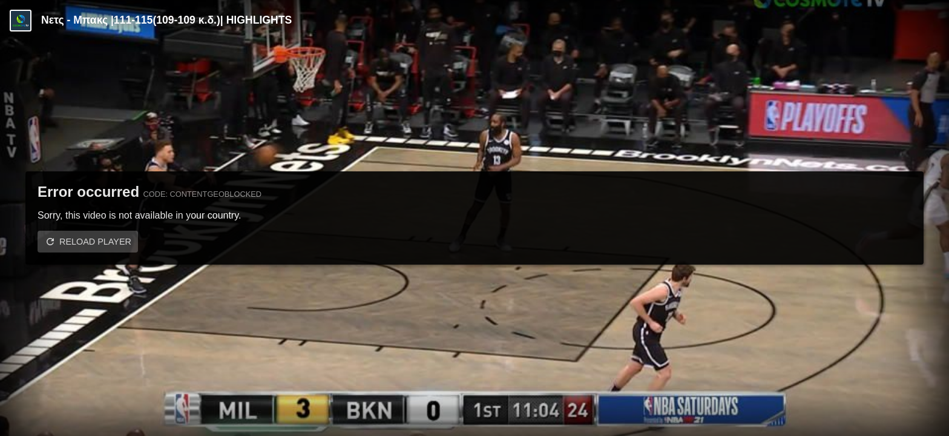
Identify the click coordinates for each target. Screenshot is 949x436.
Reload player (95, 241)
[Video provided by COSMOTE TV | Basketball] (20, 20)
